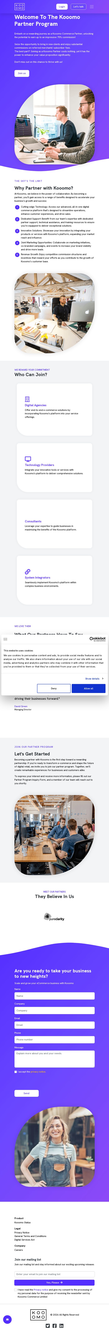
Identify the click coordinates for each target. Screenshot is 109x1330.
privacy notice (38, 1071)
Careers (18, 1250)
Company (19, 1003)
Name (17, 989)
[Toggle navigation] (92, 7)
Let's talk (78, 6)
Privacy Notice (21, 1232)
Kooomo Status (22, 1222)
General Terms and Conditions (30, 1236)
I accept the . (32, 1071)
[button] (62, 7)
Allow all (88, 688)
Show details (92, 678)
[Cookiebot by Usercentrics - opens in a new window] (91, 639)
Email (17, 1018)
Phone (17, 1032)
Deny (54, 688)
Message (18, 1047)
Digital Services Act (24, 1239)
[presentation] (38, 1081)
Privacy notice (41, 1289)
